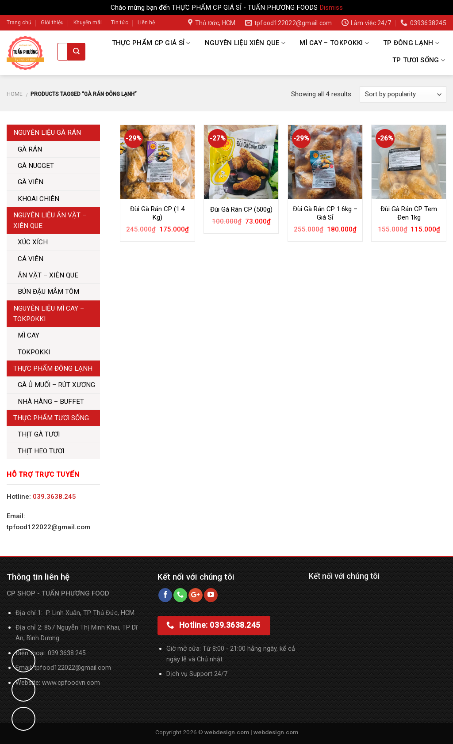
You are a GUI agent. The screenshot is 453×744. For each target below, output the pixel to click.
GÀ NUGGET (36, 166)
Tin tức (119, 22)
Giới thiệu (52, 22)
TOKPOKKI (34, 352)
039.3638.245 (54, 497)
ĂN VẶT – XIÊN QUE (48, 275)
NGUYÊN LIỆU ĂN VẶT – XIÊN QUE (49, 220)
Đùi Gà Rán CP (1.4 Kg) (157, 213)
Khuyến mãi (87, 22)
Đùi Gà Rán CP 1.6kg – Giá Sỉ (325, 213)
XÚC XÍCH (33, 242)
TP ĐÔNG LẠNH (411, 43)
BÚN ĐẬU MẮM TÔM (48, 292)
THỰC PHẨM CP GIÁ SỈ (151, 43)
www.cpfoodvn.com (71, 683)
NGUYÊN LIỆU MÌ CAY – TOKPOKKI (48, 313)
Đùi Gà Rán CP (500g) (241, 209)
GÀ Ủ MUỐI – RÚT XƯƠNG (56, 385)
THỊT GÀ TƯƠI (39, 434)
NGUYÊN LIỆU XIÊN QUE (245, 43)
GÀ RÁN (30, 149)
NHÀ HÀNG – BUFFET (51, 402)
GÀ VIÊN (30, 182)
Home (15, 94)
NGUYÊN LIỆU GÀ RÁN (47, 133)
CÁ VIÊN (30, 259)
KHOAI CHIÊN (38, 199)
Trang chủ (19, 22)
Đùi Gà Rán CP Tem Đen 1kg (408, 213)
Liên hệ (146, 22)
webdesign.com (275, 732)
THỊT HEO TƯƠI (41, 451)
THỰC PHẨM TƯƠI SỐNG (51, 418)
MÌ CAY (28, 335)
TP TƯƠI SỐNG (418, 60)
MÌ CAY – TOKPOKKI (334, 43)
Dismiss (331, 7)
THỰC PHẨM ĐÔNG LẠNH (52, 368)
